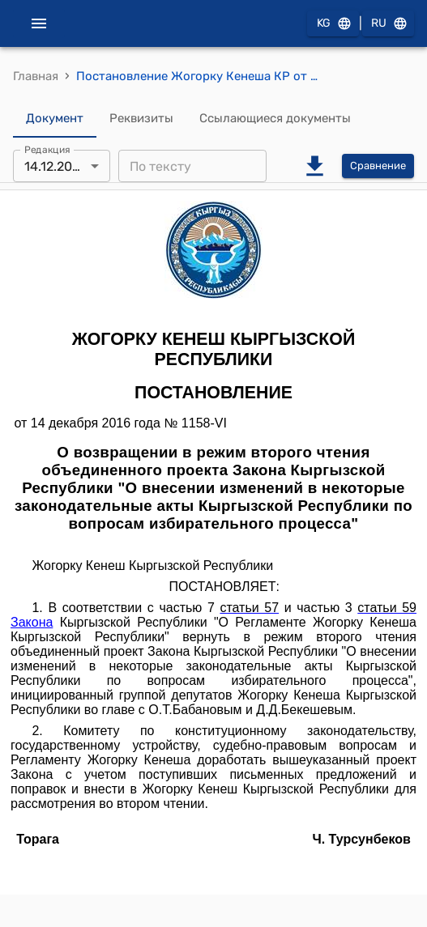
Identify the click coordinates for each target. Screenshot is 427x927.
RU (388, 24)
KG (333, 24)
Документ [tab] (54, 118)
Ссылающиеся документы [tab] (275, 118)
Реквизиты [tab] (141, 118)
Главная (35, 76)
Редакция (47, 149)
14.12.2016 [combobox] (55, 166)
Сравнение (378, 166)
